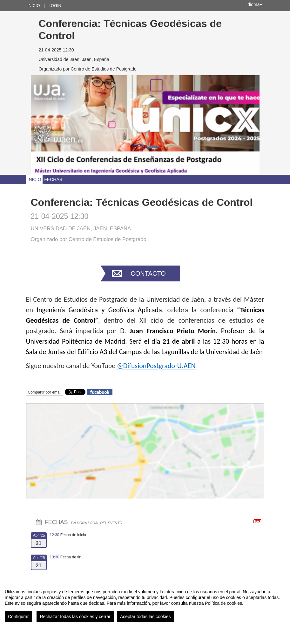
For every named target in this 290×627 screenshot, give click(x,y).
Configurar (18, 616)
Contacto (148, 273)
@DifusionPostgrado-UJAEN (156, 365)
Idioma (254, 4)
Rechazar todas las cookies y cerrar (75, 616)
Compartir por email (44, 392)
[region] (145, 603)
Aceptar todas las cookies (145, 616)
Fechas (53, 179)
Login (55, 5)
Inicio (34, 5)
